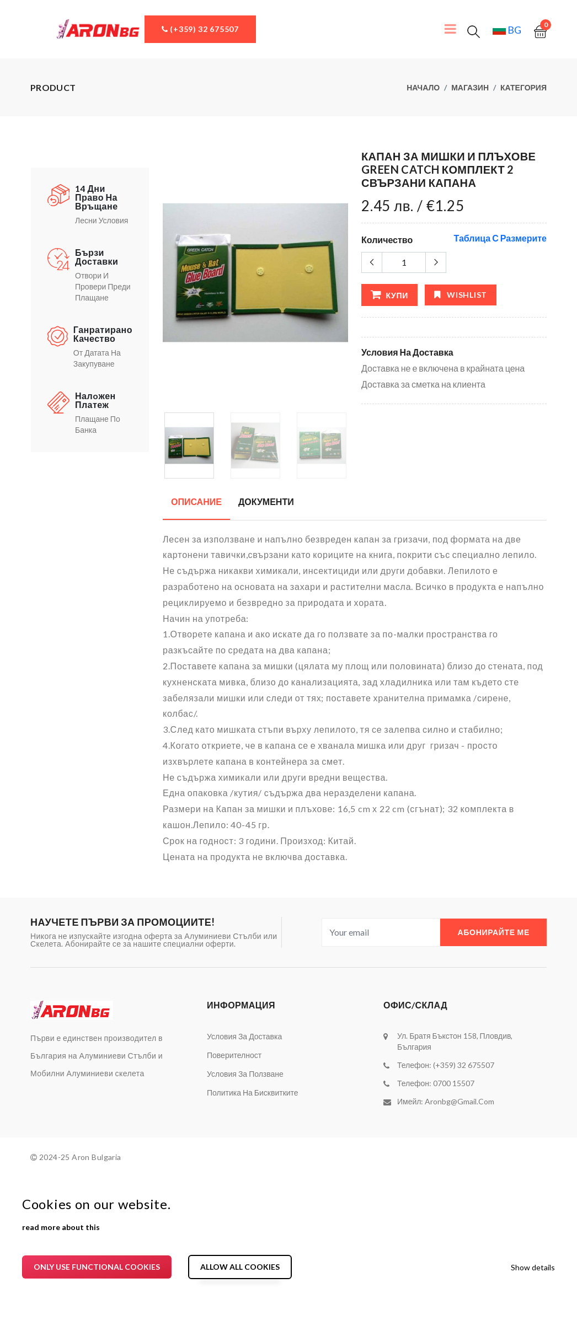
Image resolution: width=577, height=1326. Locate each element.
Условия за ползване (245, 1073)
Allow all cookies (240, 1266)
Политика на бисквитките (252, 1092)
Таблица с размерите (500, 238)
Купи (389, 294)
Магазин (470, 87)
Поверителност (234, 1055)
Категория (523, 87)
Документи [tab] (266, 501)
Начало (423, 87)
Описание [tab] (196, 501)
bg (507, 30)
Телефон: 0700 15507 (435, 1083)
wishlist (460, 294)
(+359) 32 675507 (200, 29)
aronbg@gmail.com (459, 1101)
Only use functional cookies (97, 1266)
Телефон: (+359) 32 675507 (445, 1065)
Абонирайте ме (493, 932)
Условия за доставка (244, 1036)
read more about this (61, 1227)
